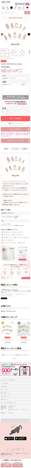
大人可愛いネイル (8, 237)
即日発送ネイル (7, 232)
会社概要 (2, 453)
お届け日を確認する (15, 129)
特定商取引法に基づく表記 (6, 454)
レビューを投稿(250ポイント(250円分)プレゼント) (14, 294)
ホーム (2, 58)
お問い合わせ (8, 453)
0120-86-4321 (21, 4)
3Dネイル (22, 242)
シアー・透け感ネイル (9, 240)
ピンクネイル (7, 234)
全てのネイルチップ (10, 58)
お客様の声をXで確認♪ (7, 295)
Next (29, 34)
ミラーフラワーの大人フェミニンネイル (23, 340)
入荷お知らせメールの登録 (15, 140)
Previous (2, 34)
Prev (2, 333)
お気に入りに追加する (15, 123)
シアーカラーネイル (18, 234)
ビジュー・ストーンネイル (10, 242)
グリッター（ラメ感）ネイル (22, 237)
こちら (5, 292)
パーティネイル (18, 232)
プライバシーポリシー (24, 453)
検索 (27, 12)
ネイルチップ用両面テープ (8, 217)
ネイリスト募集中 (15, 453)
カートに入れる (16, 118)
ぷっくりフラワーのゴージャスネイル (7, 340)
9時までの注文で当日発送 (15, 18)
